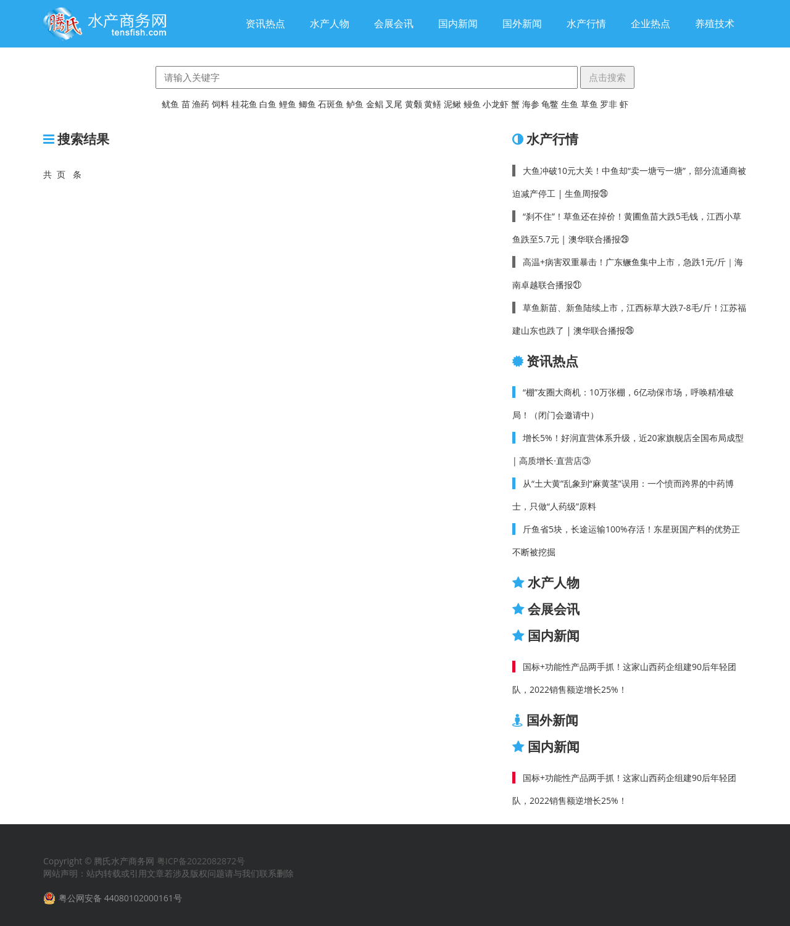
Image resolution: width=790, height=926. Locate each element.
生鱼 (569, 104)
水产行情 (586, 23)
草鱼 (589, 104)
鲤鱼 (287, 104)
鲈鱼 (355, 104)
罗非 (608, 104)
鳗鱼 (472, 104)
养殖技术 (714, 23)
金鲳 (374, 104)
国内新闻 (458, 23)
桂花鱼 (244, 104)
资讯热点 (265, 23)
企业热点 (650, 23)
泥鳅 (452, 104)
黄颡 (413, 104)
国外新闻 (522, 23)
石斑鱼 (331, 104)
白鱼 (267, 104)
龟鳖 (550, 104)
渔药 (200, 104)
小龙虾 (496, 104)
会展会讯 (394, 23)
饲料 (220, 104)
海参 (530, 104)
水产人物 (329, 23)
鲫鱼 (307, 104)
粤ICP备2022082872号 (201, 861)
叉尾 (393, 104)
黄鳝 (432, 104)
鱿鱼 (170, 104)
